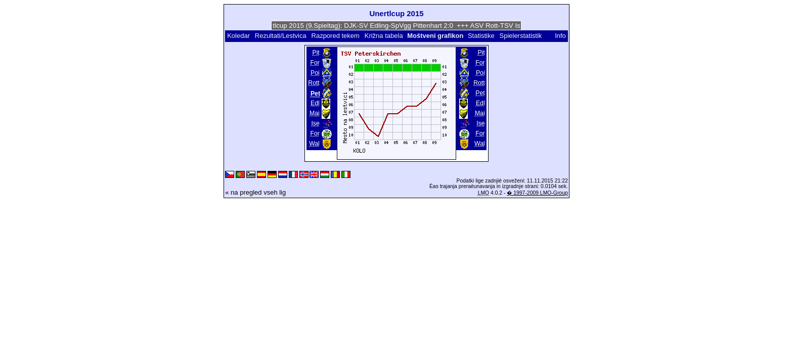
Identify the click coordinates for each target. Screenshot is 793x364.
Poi (315, 72)
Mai (315, 113)
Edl (315, 103)
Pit (315, 52)
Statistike (481, 35)
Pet (479, 93)
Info (560, 35)
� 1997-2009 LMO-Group (537, 193)
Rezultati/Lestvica (280, 35)
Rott (313, 82)
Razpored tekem (336, 35)
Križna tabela (384, 35)
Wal (314, 143)
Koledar (238, 35)
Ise (315, 123)
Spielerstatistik (521, 35)
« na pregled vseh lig (255, 192)
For (314, 62)
